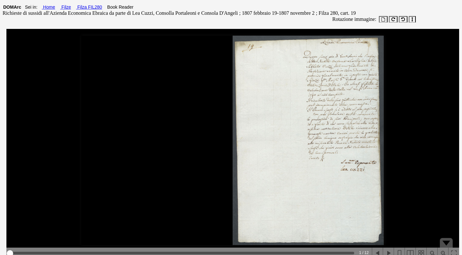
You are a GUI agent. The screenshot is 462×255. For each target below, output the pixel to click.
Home (48, 7)
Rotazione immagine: (353, 19)
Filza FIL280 (89, 7)
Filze (65, 7)
